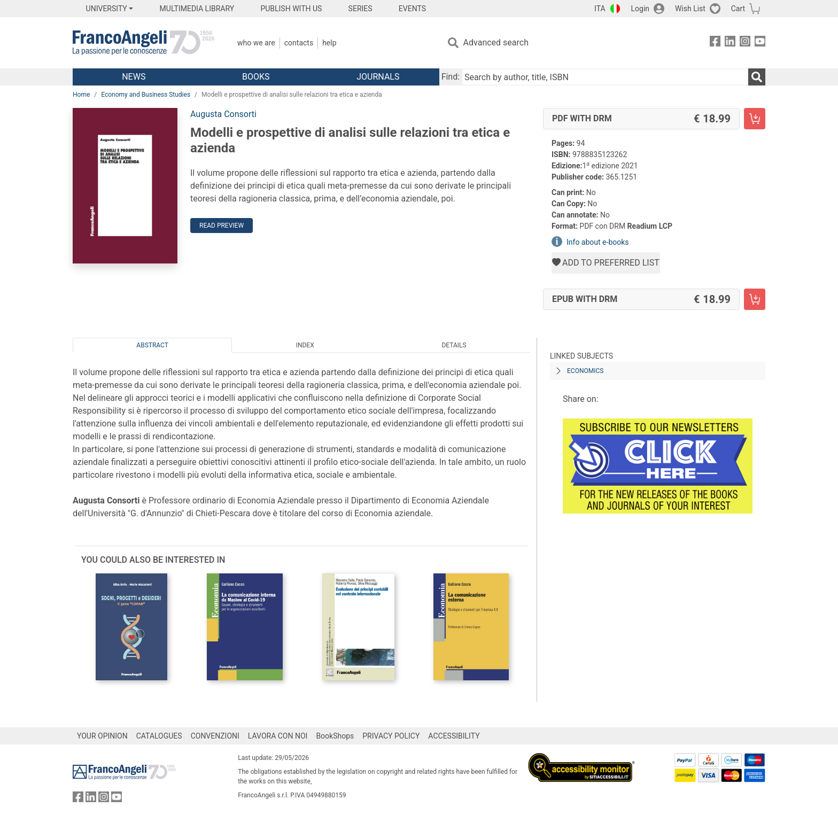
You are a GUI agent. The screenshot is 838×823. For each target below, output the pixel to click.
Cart (738, 8)
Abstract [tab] (152, 345)
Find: (450, 77)
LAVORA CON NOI (278, 736)
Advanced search (496, 42)
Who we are (256, 42)
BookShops (335, 736)
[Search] (756, 77)
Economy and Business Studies (145, 94)
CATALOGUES (159, 736)
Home (81, 94)
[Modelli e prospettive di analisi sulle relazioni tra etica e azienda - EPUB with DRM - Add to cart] (754, 299)
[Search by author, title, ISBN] (605, 77)
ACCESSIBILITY (453, 736)
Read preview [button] (221, 225)
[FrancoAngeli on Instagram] (745, 43)
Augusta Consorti (223, 114)
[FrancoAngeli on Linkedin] (730, 43)
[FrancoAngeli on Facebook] (715, 43)
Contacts (298, 42)
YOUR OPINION (102, 736)
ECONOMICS (585, 371)
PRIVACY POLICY (391, 736)
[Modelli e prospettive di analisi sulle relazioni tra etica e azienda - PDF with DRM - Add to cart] (754, 118)
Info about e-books (598, 242)
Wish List (690, 8)
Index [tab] (305, 345)
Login (640, 8)
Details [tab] (453, 345)
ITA (600, 8)
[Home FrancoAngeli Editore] (143, 43)
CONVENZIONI (215, 736)
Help (329, 42)
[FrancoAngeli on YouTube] (760, 43)
